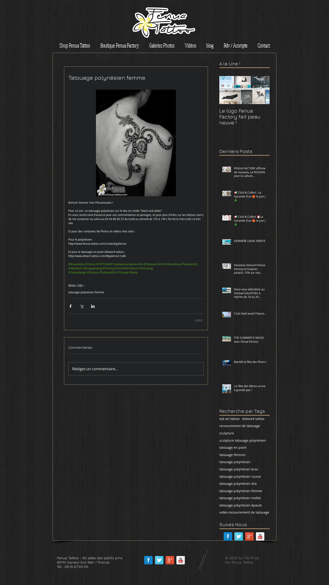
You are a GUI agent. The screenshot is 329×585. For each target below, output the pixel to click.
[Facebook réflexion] (228, 536)
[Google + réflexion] (249, 536)
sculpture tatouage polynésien (242, 440)
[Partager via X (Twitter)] (82, 306)
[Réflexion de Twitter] (238, 536)
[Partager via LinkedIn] (93, 306)
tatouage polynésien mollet (240, 498)
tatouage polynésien (234, 462)
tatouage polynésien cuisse (240, 476)
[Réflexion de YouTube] (260, 536)
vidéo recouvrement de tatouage (244, 512)
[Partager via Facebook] (70, 306)
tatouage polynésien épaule (240, 505)
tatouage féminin (232, 455)
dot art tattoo (229, 419)
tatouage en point (233, 447)
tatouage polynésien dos (238, 483)
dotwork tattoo (253, 419)
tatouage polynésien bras (238, 469)
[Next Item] (262, 90)
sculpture (226, 433)
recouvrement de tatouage (239, 426)
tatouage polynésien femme (86, 292)
